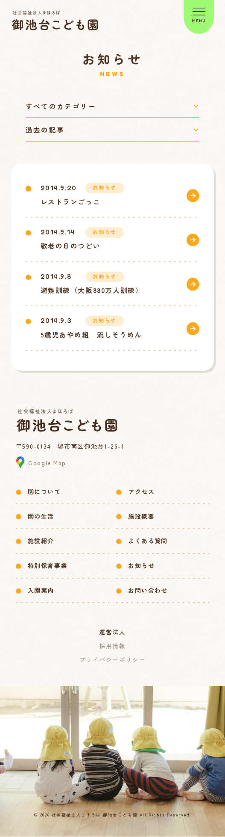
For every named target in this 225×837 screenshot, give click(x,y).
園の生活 (41, 516)
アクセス (141, 492)
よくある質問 (147, 541)
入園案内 (41, 590)
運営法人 (112, 632)
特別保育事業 (47, 566)
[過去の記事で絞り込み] (113, 130)
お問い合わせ (147, 590)
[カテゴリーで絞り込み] (113, 106)
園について (44, 492)
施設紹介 (41, 541)
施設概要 (141, 516)
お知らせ (141, 566)
